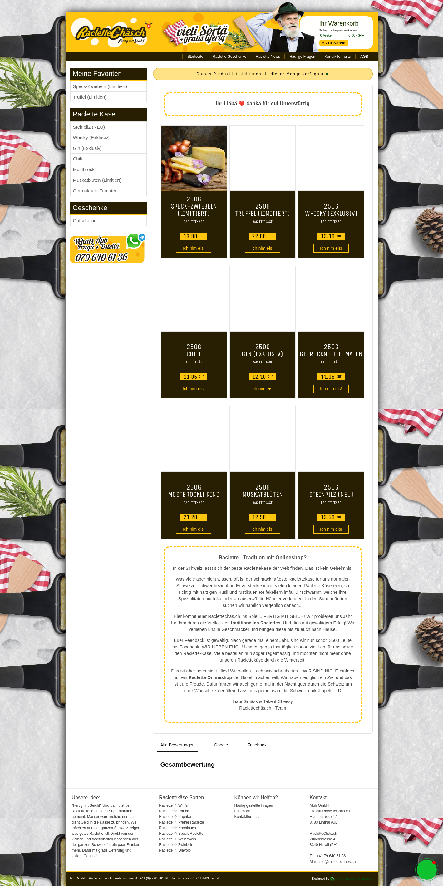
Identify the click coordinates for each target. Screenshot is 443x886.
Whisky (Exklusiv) (91, 137)
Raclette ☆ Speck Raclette (181, 833)
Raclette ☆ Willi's (173, 805)
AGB (364, 56)
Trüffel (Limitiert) (90, 97)
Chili (77, 158)
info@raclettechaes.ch (337, 861)
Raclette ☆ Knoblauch (177, 828)
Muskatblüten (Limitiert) (97, 180)
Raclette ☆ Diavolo (175, 850)
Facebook (242, 811)
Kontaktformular (338, 56)
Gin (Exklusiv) (87, 148)
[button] (427, 870)
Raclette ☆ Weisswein (177, 839)
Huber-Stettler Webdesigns (354, 878)
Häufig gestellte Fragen (253, 805)
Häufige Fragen (302, 56)
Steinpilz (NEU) (89, 127)
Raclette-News (268, 56)
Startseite (195, 56)
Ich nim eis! (194, 248)
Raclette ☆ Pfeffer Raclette (181, 822)
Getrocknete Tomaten (95, 190)
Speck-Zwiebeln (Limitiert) (100, 86)
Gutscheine (85, 220)
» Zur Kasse (334, 43)
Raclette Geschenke (229, 56)
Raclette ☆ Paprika (175, 817)
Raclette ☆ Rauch (174, 811)
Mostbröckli (85, 169)
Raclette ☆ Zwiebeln (176, 845)
